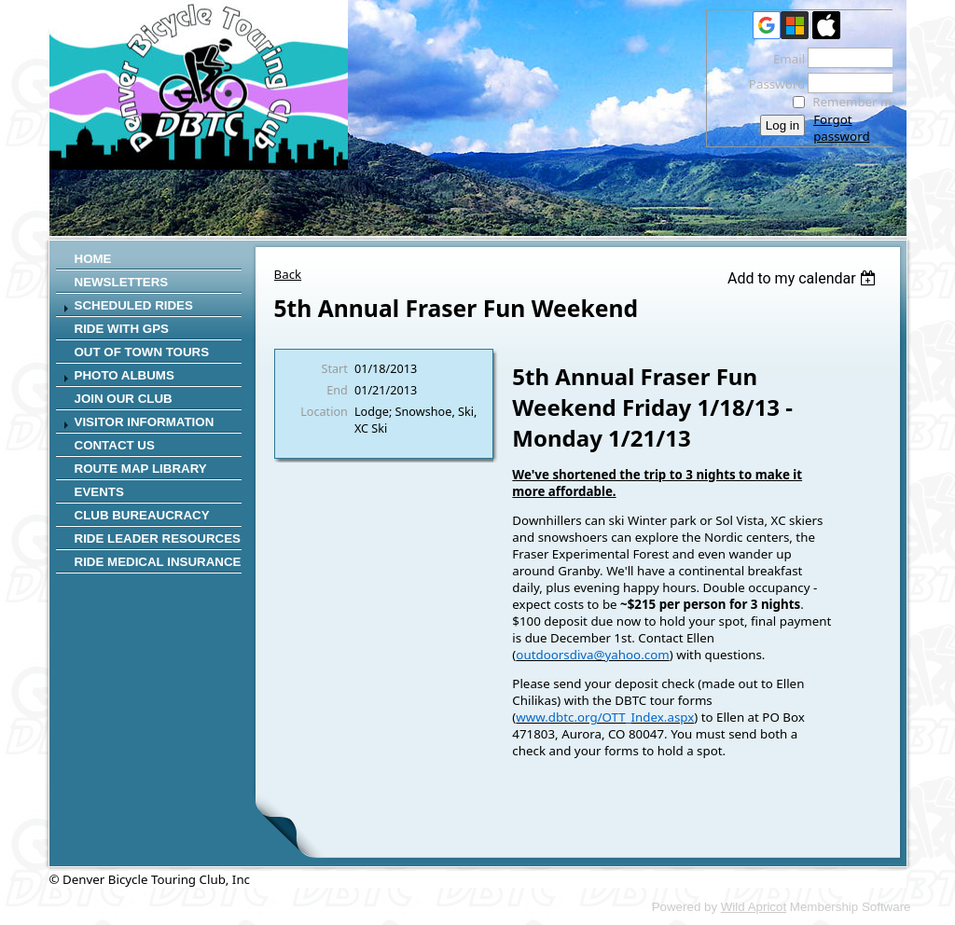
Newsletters (122, 282)
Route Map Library (141, 469)
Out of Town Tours (142, 352)
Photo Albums (124, 375)
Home (93, 259)
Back (288, 274)
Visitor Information (145, 422)
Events (99, 492)
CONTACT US (115, 445)
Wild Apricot (753, 907)
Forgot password (841, 128)
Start (335, 368)
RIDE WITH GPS (122, 329)
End (337, 389)
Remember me (855, 101)
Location (324, 411)
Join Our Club (124, 399)
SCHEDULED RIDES (134, 305)
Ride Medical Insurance (158, 562)
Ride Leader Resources (158, 538)
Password (772, 84)
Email (784, 58)
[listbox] (804, 278)
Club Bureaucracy (142, 515)
